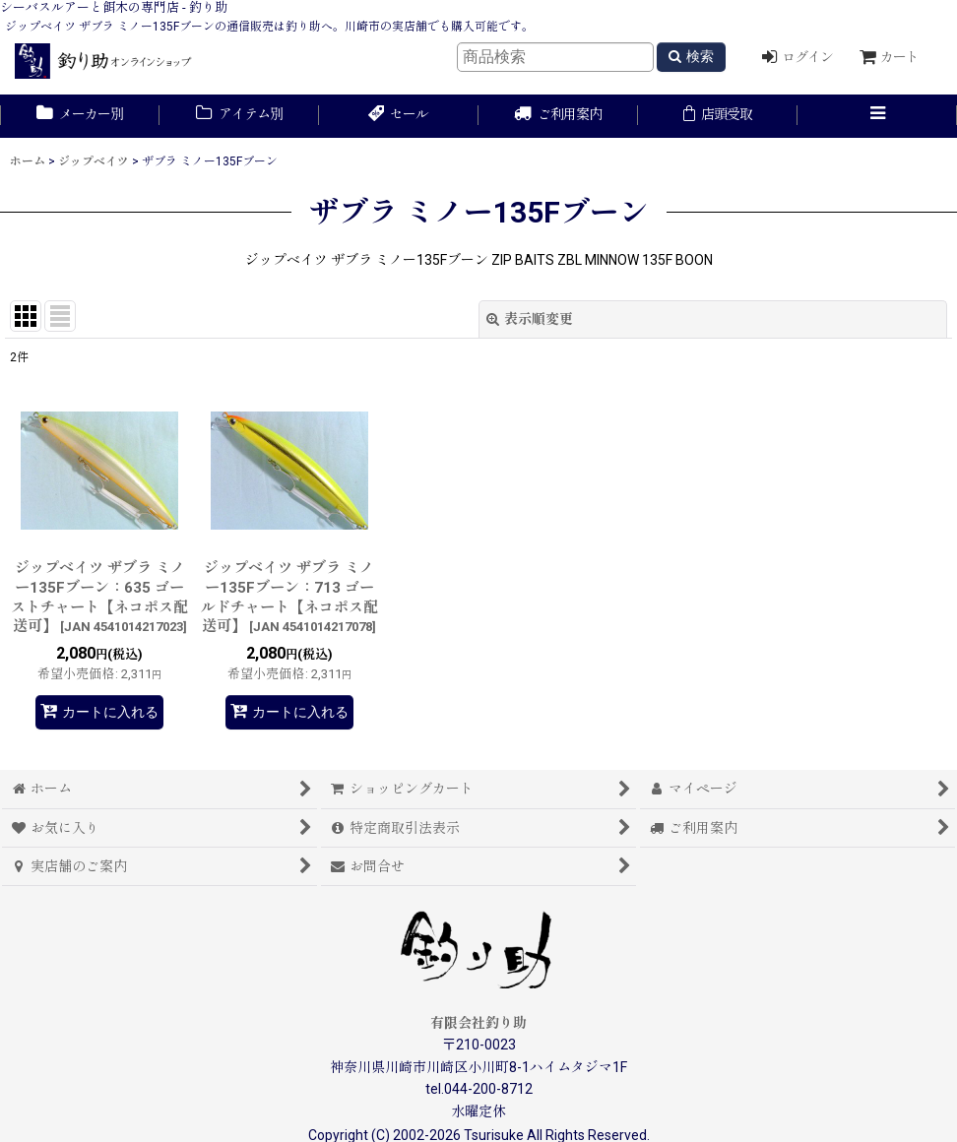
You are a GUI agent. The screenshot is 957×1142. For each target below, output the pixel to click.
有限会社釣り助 (478, 1023)
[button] (877, 116)
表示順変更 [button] (529, 319)
